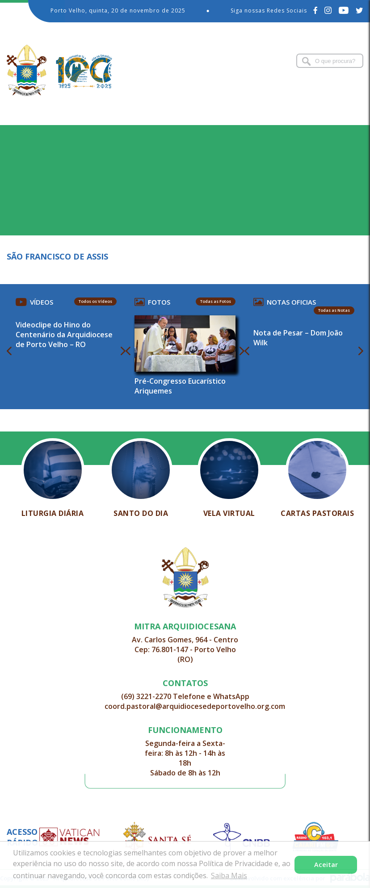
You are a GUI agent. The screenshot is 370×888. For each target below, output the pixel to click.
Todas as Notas (334, 310)
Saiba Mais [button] (229, 875)
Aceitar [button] (326, 864)
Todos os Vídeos (95, 301)
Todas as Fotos (215, 301)
